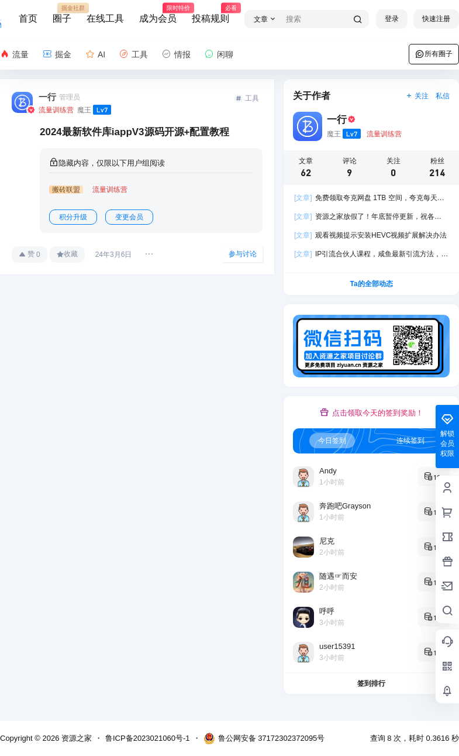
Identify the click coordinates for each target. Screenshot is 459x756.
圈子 (62, 13)
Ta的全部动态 (371, 284)
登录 (392, 19)
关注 (417, 96)
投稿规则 (210, 13)
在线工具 (105, 18)
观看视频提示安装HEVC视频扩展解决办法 (370, 235)
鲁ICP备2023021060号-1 (147, 738)
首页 (28, 18)
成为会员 (158, 13)
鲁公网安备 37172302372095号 (264, 738)
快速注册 (436, 19)
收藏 (67, 254)
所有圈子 (434, 53)
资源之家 (75, 738)
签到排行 (371, 683)
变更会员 (129, 217)
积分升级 (73, 217)
